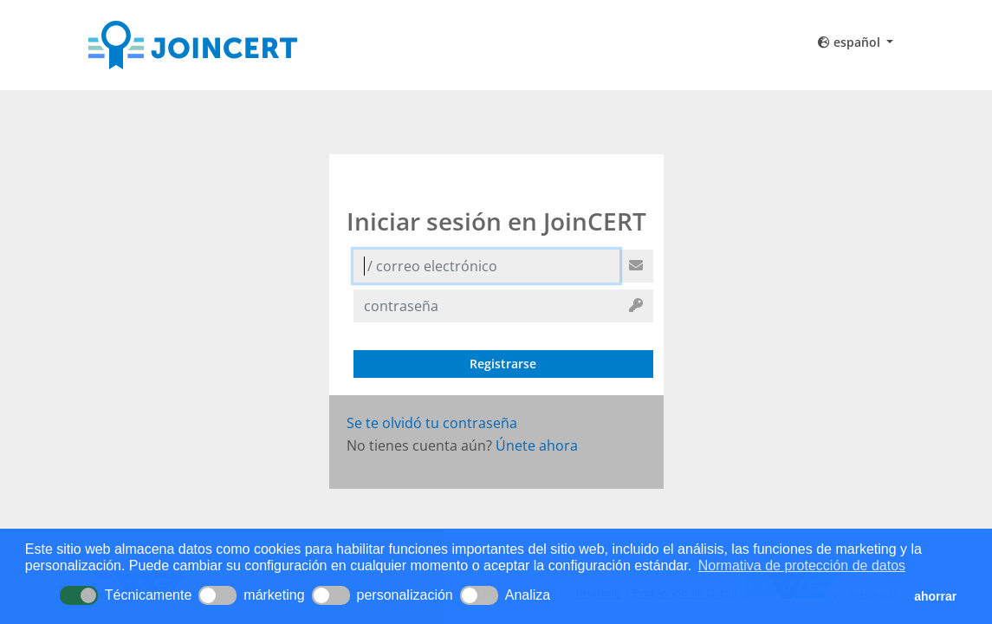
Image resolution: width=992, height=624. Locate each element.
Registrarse (503, 363)
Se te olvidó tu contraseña (432, 422)
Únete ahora (537, 445)
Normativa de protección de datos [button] (801, 565)
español (851, 42)
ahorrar (935, 596)
